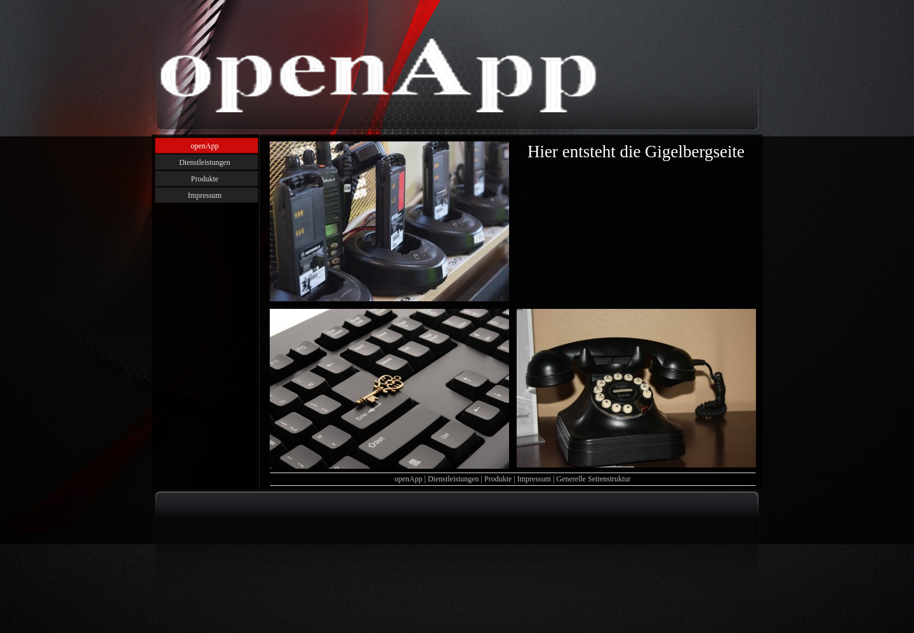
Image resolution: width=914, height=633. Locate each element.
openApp (409, 478)
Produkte (498, 478)
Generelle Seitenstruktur (593, 478)
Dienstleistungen (453, 478)
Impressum (534, 478)
